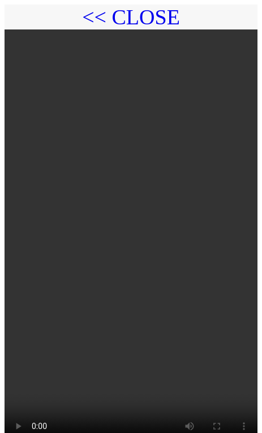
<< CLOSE (131, 17)
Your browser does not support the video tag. (131, 228)
